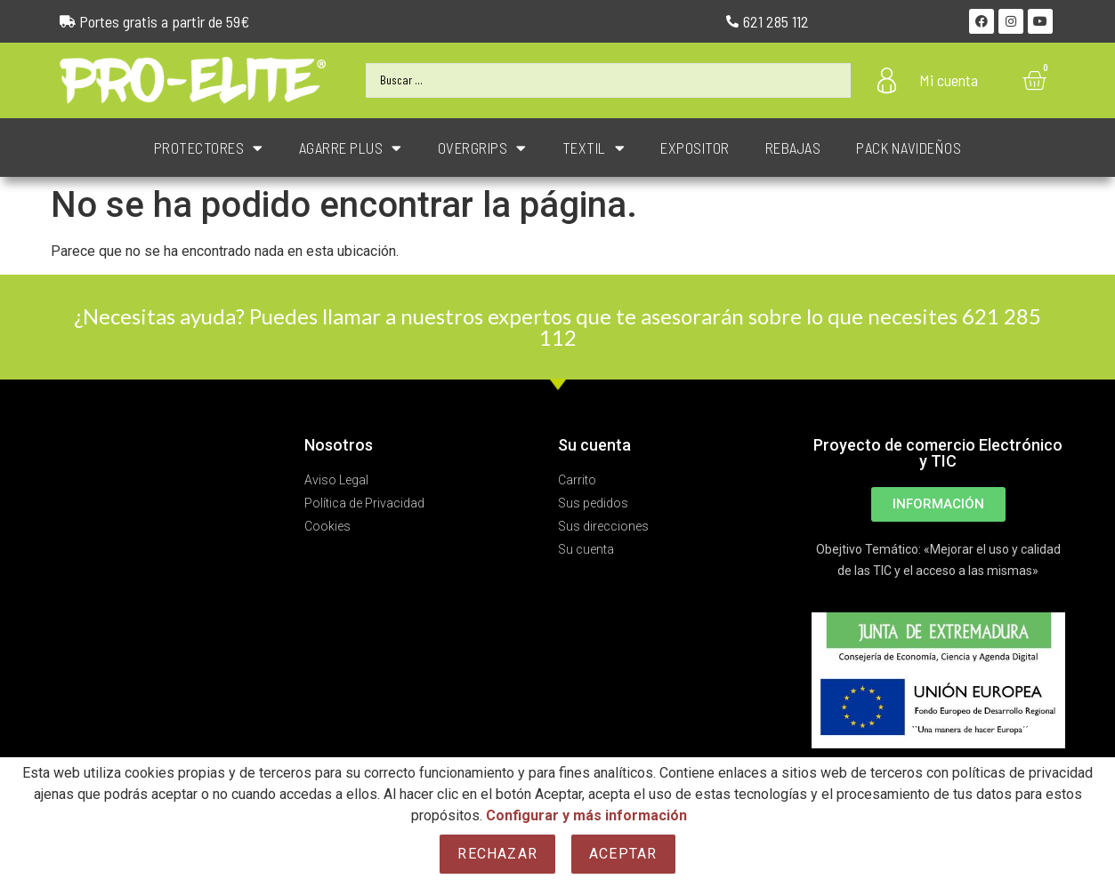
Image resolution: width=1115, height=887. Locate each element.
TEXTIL (594, 148)
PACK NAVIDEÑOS (908, 147)
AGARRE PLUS (350, 148)
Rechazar (497, 853)
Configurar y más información (586, 815)
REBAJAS (793, 147)
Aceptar (623, 853)
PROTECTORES (208, 148)
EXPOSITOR (695, 147)
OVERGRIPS (482, 148)
